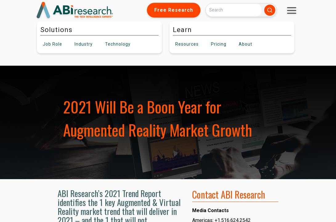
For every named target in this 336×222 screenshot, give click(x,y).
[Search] (234, 10)
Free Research (173, 10)
